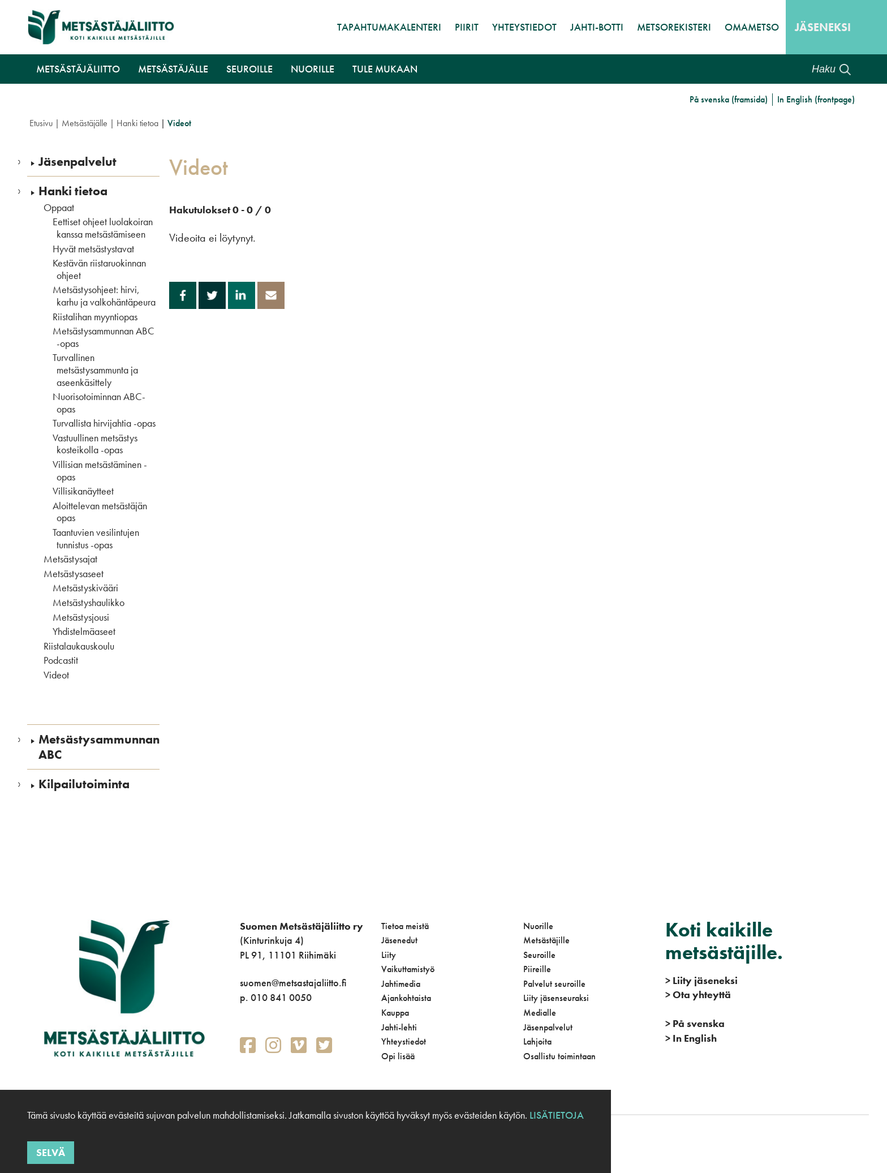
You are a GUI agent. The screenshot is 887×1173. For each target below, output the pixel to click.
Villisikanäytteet (83, 491)
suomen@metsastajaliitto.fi (293, 982)
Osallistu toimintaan (559, 1056)
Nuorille (538, 926)
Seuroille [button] (249, 68)
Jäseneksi (823, 27)
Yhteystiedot (524, 26)
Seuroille (539, 955)
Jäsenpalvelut (77, 161)
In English (691, 1038)
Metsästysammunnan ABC (99, 747)
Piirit (467, 26)
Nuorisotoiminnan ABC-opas (99, 402)
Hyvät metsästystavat (93, 249)
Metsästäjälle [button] (173, 68)
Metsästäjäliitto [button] (78, 68)
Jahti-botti (596, 26)
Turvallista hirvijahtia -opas (104, 423)
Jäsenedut (399, 940)
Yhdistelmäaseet (84, 631)
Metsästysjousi (81, 617)
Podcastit (61, 660)
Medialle (539, 1013)
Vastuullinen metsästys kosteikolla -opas (95, 444)
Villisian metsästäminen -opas (100, 470)
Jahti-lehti (399, 1027)
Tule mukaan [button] (384, 68)
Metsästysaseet (74, 574)
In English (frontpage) (816, 99)
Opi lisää (398, 1056)
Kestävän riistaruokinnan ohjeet (99, 269)
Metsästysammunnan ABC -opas (103, 337)
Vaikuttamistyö (407, 969)
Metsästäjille (546, 940)
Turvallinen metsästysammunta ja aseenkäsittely (95, 369)
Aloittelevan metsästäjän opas (100, 512)
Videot (56, 675)
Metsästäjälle (84, 123)
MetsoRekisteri (674, 26)
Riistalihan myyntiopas (95, 317)
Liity (388, 955)
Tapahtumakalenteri (389, 26)
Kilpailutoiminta (84, 784)
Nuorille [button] (312, 68)
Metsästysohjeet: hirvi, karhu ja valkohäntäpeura (104, 295)
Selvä (50, 1152)
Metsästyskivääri (85, 588)
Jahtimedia (400, 984)
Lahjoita (537, 1041)
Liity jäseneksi (701, 980)
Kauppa (395, 1013)
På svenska (695, 1023)
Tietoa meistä (405, 926)
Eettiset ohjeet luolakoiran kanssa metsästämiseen (103, 228)
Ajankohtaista (406, 998)
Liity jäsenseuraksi (556, 998)
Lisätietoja (555, 1115)
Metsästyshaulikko (88, 602)
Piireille (537, 969)
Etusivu (41, 123)
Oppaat (59, 207)
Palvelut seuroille (554, 984)
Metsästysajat (70, 559)
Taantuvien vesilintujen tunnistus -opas (96, 538)
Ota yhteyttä (698, 994)
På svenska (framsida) (729, 99)
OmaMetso (752, 26)
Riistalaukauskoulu (79, 646)
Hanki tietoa (137, 123)
